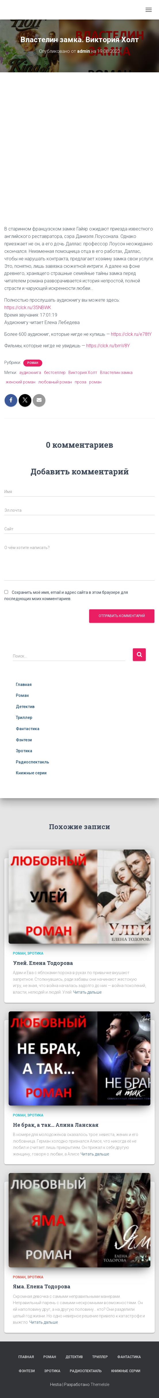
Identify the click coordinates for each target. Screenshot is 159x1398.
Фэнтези (24, 740)
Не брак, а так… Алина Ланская (56, 1124)
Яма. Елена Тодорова (41, 1286)
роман (95, 382)
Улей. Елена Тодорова (43, 962)
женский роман (20, 382)
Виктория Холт (82, 372)
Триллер (24, 717)
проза (80, 382)
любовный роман (55, 382)
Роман (32, 362)
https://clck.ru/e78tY (131, 334)
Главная (24, 684)
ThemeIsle (100, 1384)
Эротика (24, 751)
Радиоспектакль (32, 762)
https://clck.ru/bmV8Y (108, 345)
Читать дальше (87, 992)
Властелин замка (116, 372)
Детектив (25, 706)
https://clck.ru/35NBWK (27, 307)
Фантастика (27, 728)
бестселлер (55, 372)
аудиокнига (30, 372)
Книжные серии (31, 773)
